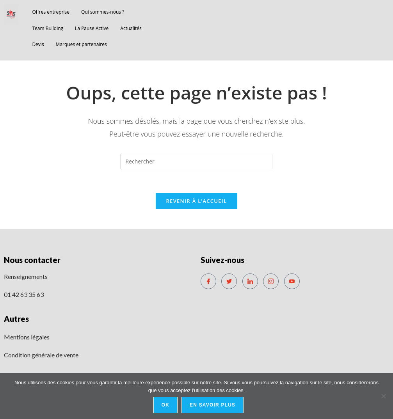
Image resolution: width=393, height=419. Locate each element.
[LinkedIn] (250, 281)
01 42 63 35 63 (24, 294)
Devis (38, 44)
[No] (383, 396)
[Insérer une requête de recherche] (196, 161)
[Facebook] (208, 281)
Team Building (47, 28)
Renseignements (26, 276)
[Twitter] (229, 281)
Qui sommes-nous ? (102, 12)
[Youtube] (292, 281)
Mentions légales (27, 337)
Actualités (130, 28)
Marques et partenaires (81, 44)
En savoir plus (212, 405)
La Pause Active (91, 28)
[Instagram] (271, 281)
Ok (165, 405)
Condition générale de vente (41, 355)
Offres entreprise (50, 12)
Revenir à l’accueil (196, 200)
